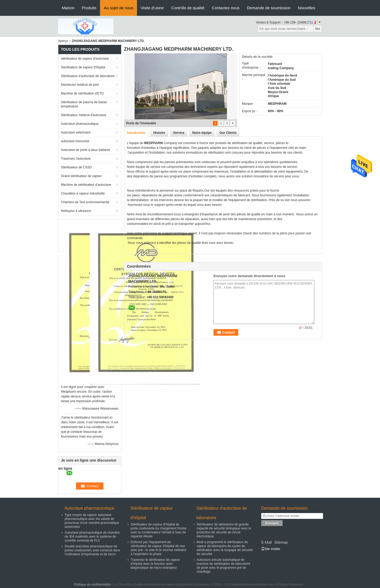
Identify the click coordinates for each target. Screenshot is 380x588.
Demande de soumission (269, 8)
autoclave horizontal (75, 141)
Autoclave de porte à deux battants (85, 150)
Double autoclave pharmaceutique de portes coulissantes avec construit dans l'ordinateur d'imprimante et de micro (92, 550)
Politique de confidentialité (92, 584)
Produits (89, 8)
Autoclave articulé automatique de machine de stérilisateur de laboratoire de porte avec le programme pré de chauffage (223, 565)
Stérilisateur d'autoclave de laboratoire (88, 76)
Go (317, 29)
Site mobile (270, 549)
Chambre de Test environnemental (85, 202)
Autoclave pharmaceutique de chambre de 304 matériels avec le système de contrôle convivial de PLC (92, 536)
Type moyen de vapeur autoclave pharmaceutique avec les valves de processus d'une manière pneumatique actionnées (92, 521)
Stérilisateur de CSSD (76, 167)
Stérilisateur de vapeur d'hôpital (83, 67)
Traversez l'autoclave (76, 158)
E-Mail (266, 542)
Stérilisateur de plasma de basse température (84, 104)
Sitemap (281, 542)
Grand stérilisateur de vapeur (81, 176)
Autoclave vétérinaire (76, 132)
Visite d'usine (152, 8)
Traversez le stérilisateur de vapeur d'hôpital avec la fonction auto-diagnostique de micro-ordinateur (155, 564)
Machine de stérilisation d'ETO (82, 93)
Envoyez (272, 523)
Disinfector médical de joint (80, 85)
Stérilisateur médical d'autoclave (83, 115)
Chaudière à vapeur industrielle (83, 193)
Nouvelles (306, 8)
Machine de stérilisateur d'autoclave (86, 185)
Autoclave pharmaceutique (79, 124)
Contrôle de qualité (188, 8)
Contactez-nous (226, 8)
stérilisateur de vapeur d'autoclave (85, 58)
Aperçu (63, 41)
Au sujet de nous (118, 8)
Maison (68, 8)
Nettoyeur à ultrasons (76, 211)
